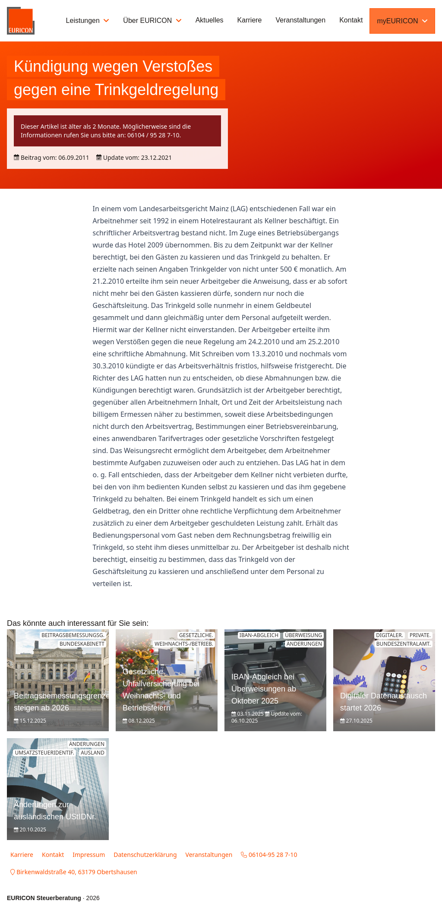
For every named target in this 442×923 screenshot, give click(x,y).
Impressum (89, 854)
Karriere (249, 20)
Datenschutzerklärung (145, 854)
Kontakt (351, 20)
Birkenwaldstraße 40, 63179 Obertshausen (73, 872)
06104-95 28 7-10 (269, 854)
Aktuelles (210, 20)
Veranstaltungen (301, 20)
